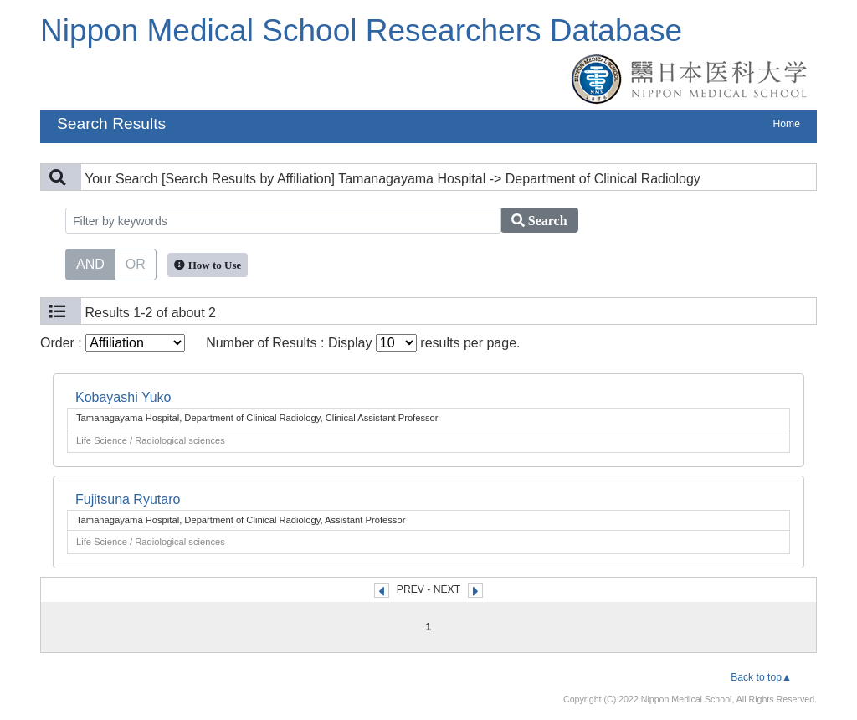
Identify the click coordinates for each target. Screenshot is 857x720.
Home (786, 124)
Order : (112, 343)
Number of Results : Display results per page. (363, 343)
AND (90, 263)
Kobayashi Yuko (123, 397)
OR (136, 263)
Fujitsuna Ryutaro (127, 499)
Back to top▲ (761, 677)
